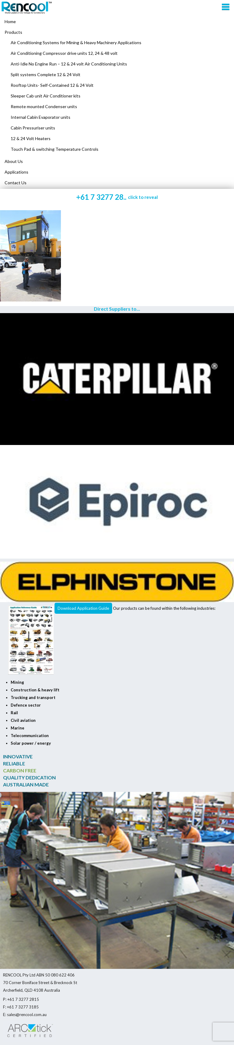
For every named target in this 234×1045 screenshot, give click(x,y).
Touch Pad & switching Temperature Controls (54, 149)
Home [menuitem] (10, 21)
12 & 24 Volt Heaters (31, 138)
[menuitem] (117, 32)
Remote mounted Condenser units (44, 106)
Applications (16, 172)
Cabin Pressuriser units (33, 127)
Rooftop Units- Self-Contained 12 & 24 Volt (52, 85)
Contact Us (16, 182)
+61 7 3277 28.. (117, 196)
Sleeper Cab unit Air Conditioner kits (45, 95)
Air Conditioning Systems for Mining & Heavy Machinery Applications (76, 42)
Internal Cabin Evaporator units (40, 117)
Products (13, 32)
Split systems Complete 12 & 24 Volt (45, 74)
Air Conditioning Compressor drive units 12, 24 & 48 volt (64, 53)
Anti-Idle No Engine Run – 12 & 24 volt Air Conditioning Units (69, 63)
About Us (14, 161)
